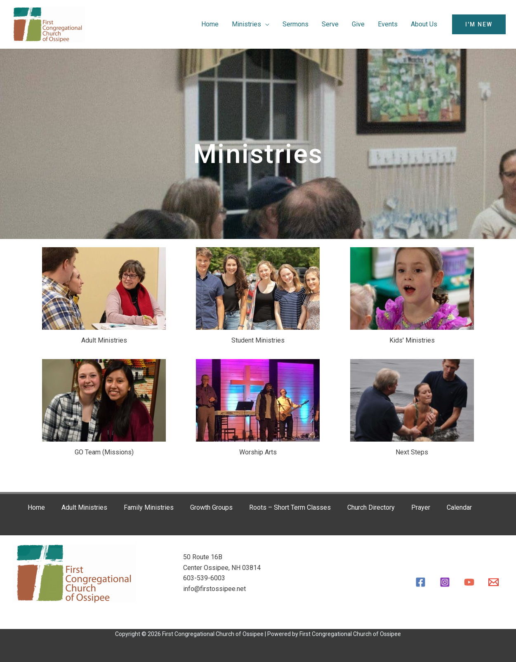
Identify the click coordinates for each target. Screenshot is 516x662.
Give (358, 24)
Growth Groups (211, 507)
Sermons (296, 24)
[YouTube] (469, 582)
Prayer (420, 507)
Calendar (459, 507)
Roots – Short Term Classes (290, 507)
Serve (330, 24)
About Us (424, 24)
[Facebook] (420, 582)
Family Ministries (149, 507)
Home (210, 24)
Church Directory (371, 507)
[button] (479, 24)
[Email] (493, 582)
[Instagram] (445, 582)
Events (388, 24)
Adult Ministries (84, 507)
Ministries (246, 24)
